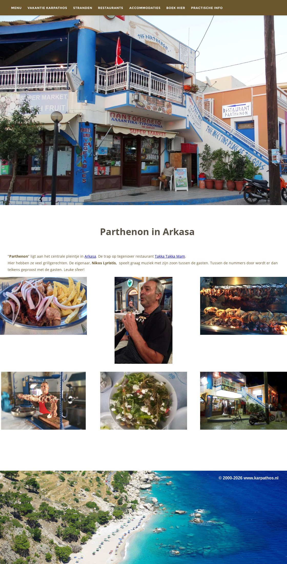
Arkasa (90, 256)
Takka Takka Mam (170, 256)
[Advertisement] (143, 450)
